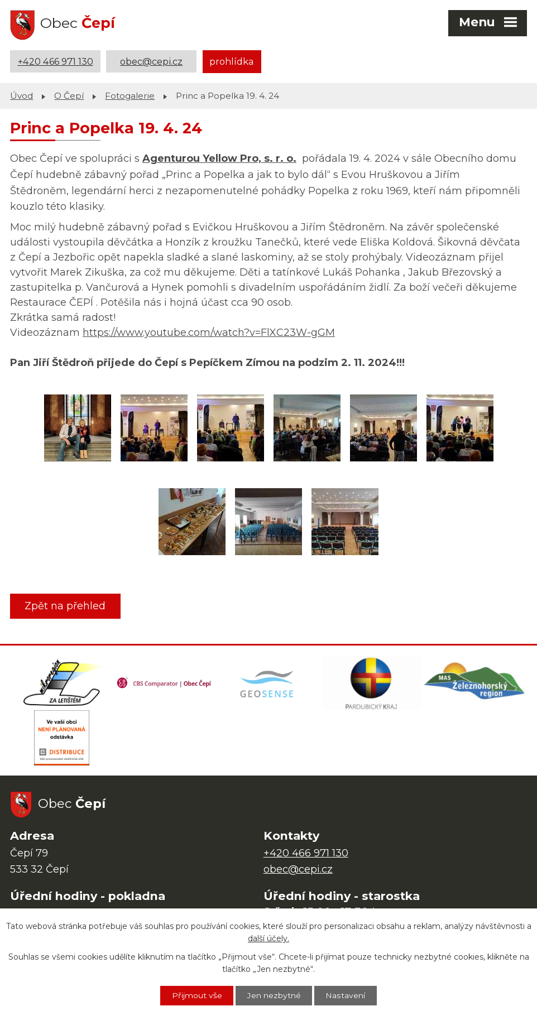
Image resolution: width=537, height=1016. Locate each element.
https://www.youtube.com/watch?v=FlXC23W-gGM (209, 332)
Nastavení (346, 995)
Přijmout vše (196, 995)
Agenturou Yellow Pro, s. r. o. (219, 158)
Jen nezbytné (274, 995)
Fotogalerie (130, 95)
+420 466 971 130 (55, 61)
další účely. (268, 938)
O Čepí (69, 95)
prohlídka (231, 61)
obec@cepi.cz (151, 61)
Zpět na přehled (65, 605)
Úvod (21, 95)
